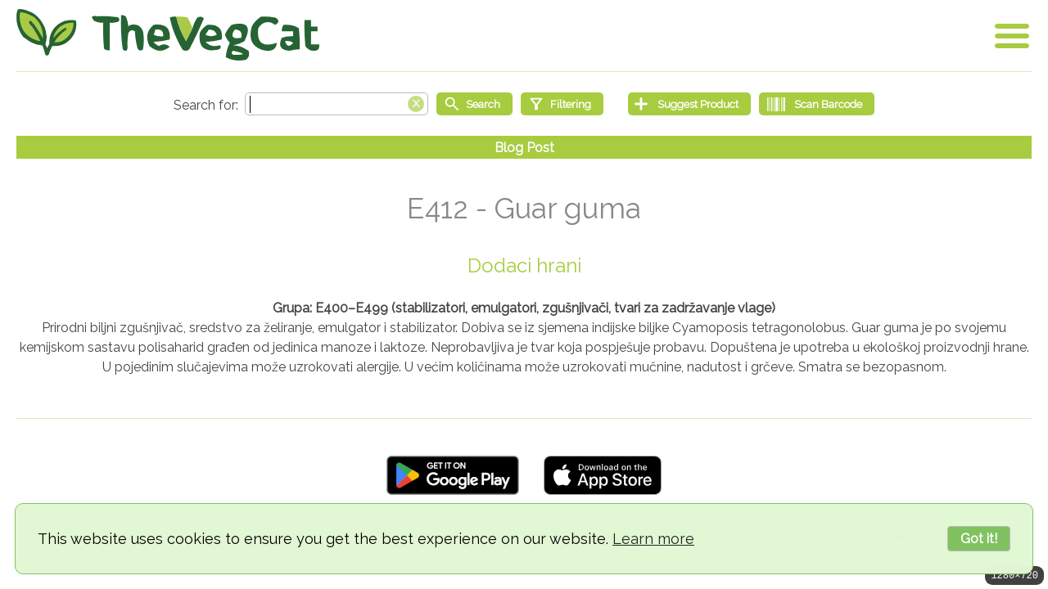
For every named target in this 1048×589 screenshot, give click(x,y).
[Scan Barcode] (816, 103)
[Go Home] (167, 34)
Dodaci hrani (524, 265)
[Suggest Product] (689, 103)
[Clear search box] (416, 102)
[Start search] (474, 103)
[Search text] (336, 103)
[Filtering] (562, 103)
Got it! (978, 538)
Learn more (653, 538)
